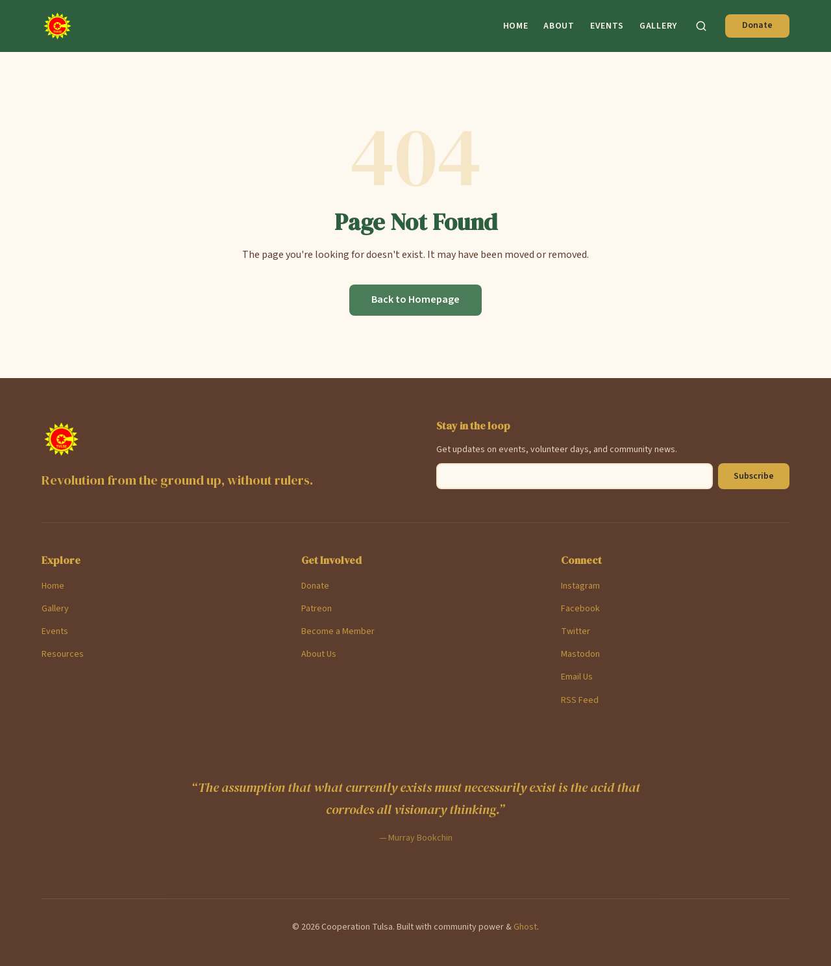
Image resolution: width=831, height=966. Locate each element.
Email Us (577, 676)
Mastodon (580, 654)
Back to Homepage (415, 299)
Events (607, 25)
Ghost (525, 927)
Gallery (658, 25)
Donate (757, 25)
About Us (318, 654)
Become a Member (338, 631)
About (559, 25)
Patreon (316, 608)
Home (515, 25)
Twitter (575, 631)
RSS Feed (580, 700)
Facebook (580, 608)
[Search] (701, 26)
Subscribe (754, 476)
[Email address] (574, 476)
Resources (63, 654)
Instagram (580, 585)
